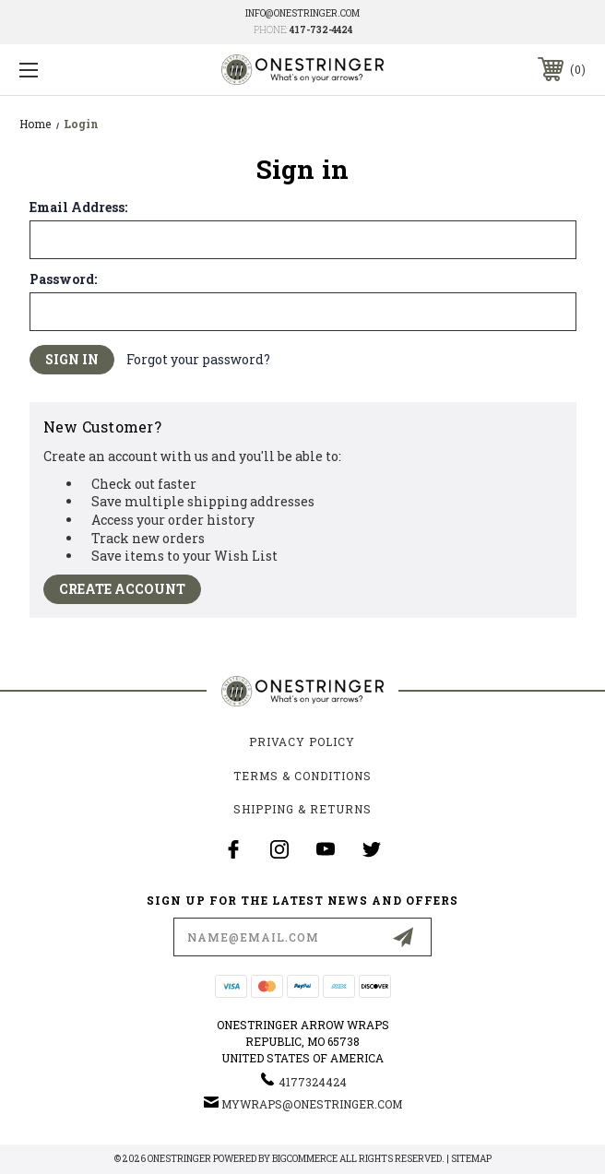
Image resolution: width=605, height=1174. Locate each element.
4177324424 (313, 1081)
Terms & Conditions (302, 775)
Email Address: (78, 207)
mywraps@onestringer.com (311, 1104)
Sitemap (471, 1159)
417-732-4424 (321, 30)
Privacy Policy (302, 741)
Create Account (122, 589)
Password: (63, 279)
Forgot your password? (198, 359)
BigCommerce (305, 1159)
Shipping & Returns (302, 808)
